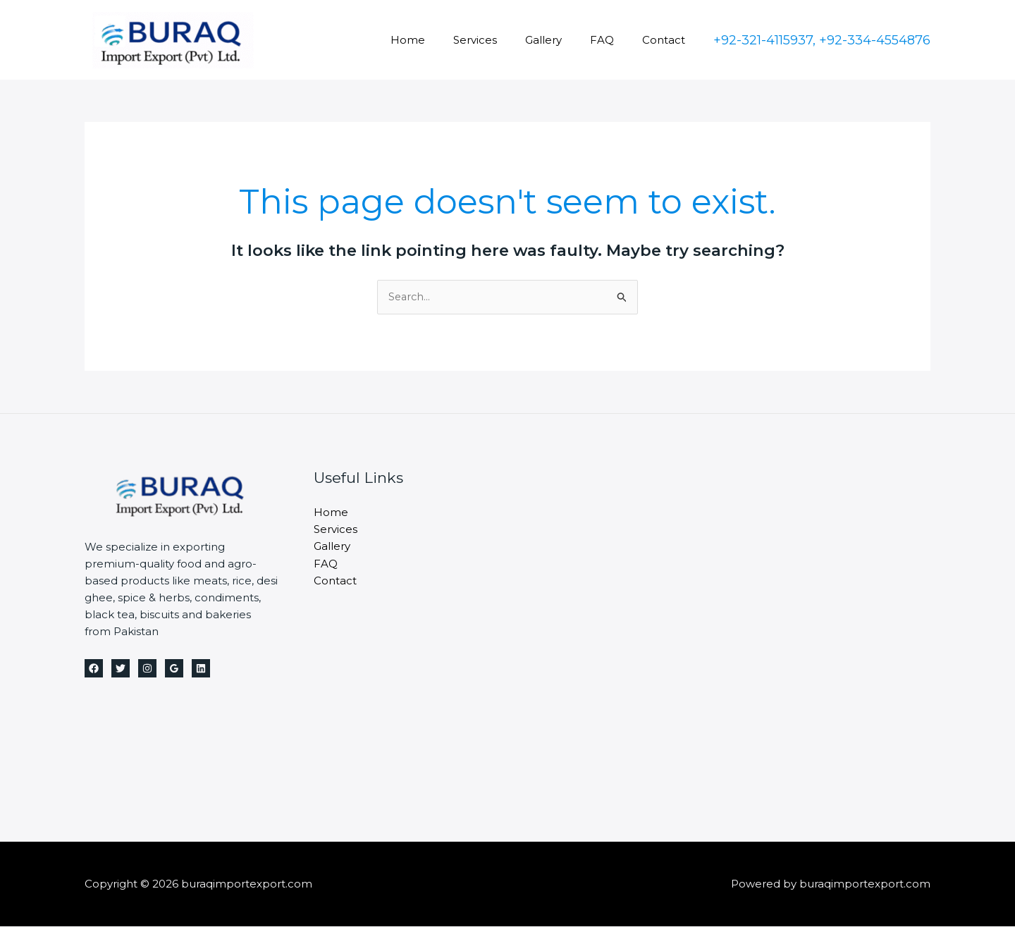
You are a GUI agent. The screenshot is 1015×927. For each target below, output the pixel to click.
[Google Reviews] (174, 669)
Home (439, 40)
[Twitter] (120, 669)
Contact (667, 40)
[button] (821, 40)
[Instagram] (147, 669)
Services (500, 40)
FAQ (613, 40)
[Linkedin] (201, 669)
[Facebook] (94, 669)
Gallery (561, 40)
